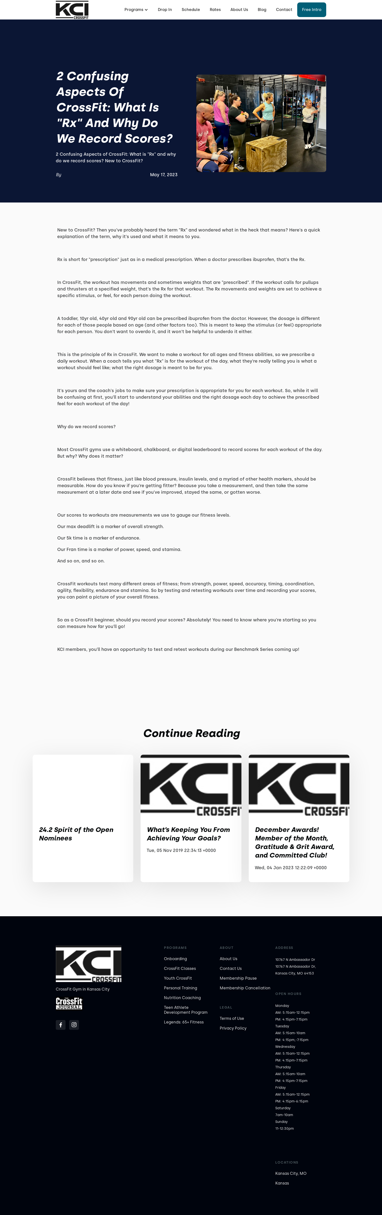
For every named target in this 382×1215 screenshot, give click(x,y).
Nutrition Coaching (182, 997)
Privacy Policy (233, 1028)
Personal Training (180, 988)
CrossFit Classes (180, 968)
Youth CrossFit (178, 978)
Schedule (191, 9)
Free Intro (311, 9)
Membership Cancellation (245, 988)
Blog (262, 9)
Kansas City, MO (290, 1173)
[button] (135, 9)
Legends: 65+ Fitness (184, 1022)
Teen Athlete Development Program (186, 1010)
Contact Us (231, 968)
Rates (215, 9)
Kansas (282, 1183)
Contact (284, 9)
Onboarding (175, 958)
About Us (239, 9)
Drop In (165, 9)
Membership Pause (238, 978)
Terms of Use (232, 1018)
